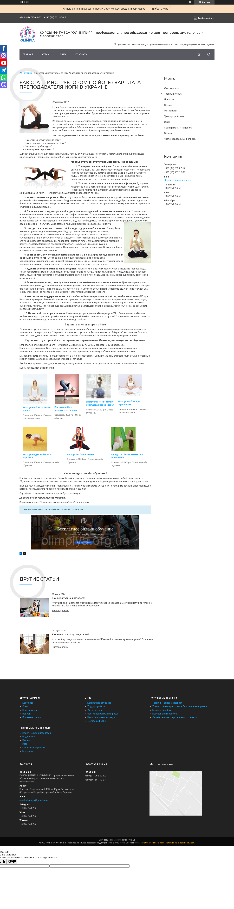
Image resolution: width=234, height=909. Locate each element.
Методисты (170, 110)
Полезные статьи (31, 717)
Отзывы (168, 133)
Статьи (28, 73)
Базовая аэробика (162, 710)
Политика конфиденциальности (180, 843)
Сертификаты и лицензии (178, 127)
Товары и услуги (173, 93)
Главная (28, 54)
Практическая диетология (36, 733)
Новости (169, 99)
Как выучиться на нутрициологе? (70, 634)
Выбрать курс (159, 8)
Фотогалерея (171, 88)
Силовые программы (33, 747)
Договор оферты (96, 721)
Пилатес (26, 740)
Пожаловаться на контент (152, 843)
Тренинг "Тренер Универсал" (167, 703)
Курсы (46, 54)
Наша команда (30, 710)
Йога (24, 744)
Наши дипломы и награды (101, 717)
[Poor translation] (12, 861)
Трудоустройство (174, 116)
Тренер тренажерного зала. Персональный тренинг (180, 706)
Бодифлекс (28, 736)
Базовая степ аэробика (164, 713)
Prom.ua (131, 840)
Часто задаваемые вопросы (180, 138)
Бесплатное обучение (99, 703)
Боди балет (28, 751)
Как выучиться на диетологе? (68, 598)
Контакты (81, 54)
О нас (63, 54)
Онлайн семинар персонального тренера (174, 717)
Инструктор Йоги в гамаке (80, 454)
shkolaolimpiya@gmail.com (178, 180)
